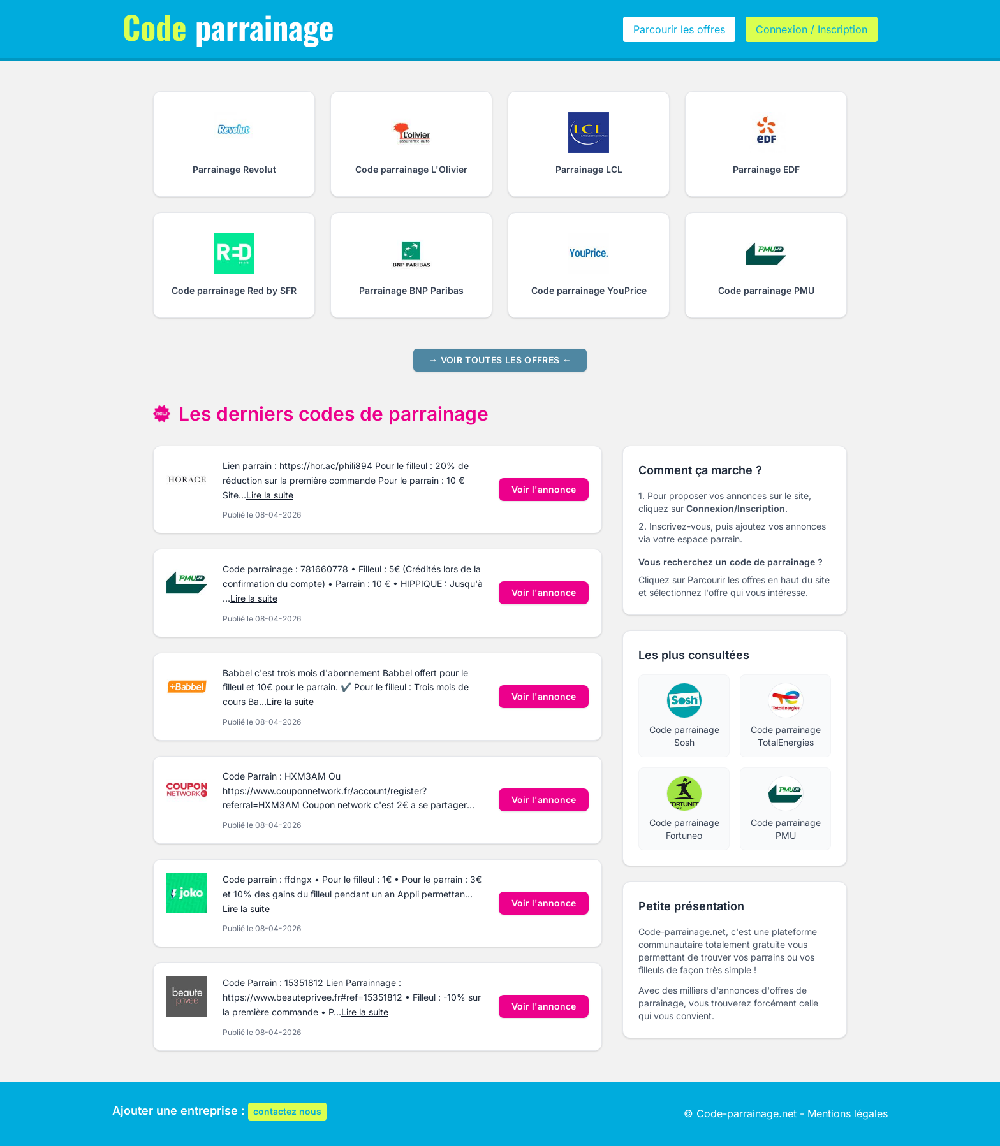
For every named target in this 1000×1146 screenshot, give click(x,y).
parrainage (228, 26)
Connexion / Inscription (811, 29)
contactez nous (287, 1111)
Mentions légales (847, 1113)
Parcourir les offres (679, 29)
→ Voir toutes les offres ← (500, 359)
